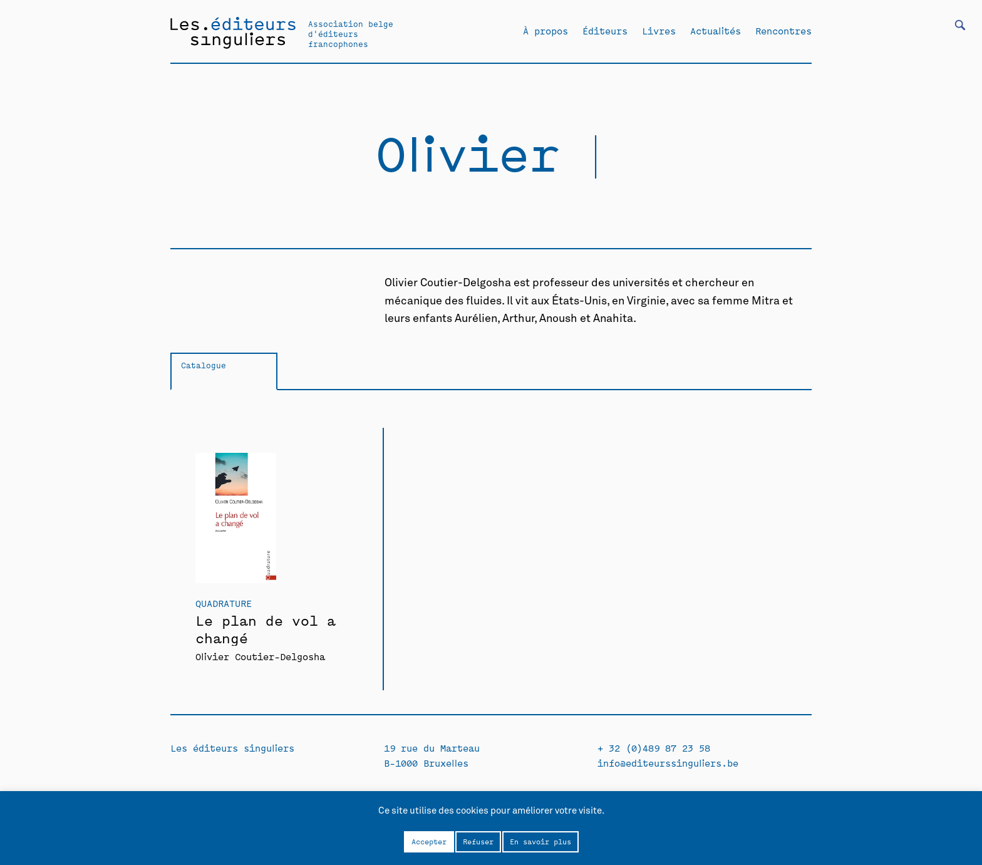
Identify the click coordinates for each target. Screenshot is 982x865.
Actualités (715, 30)
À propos (545, 30)
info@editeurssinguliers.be (667, 763)
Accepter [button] (429, 841)
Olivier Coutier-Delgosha (260, 656)
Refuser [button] (478, 841)
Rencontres (783, 30)
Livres (659, 30)
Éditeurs (605, 30)
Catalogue (203, 365)
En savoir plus (540, 841)
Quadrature (223, 603)
